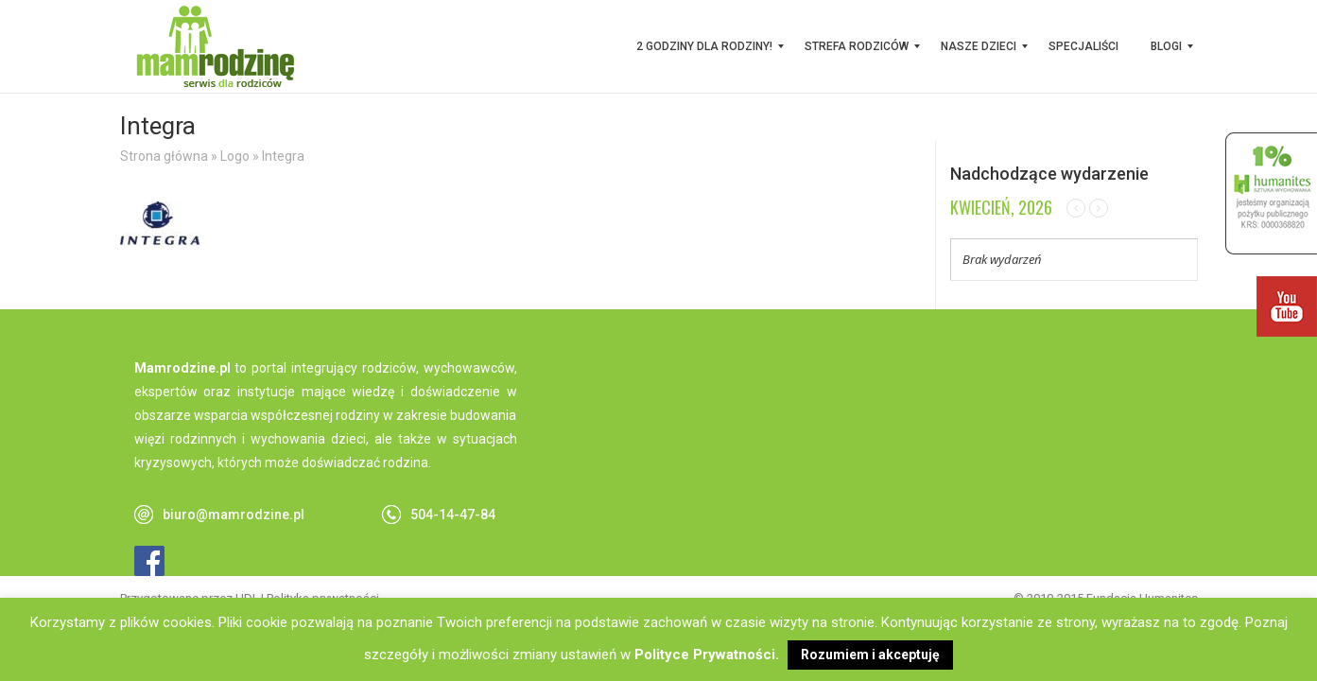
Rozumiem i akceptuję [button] (870, 654)
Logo (235, 156)
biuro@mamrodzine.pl (233, 514)
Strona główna (164, 156)
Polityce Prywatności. (706, 654)
